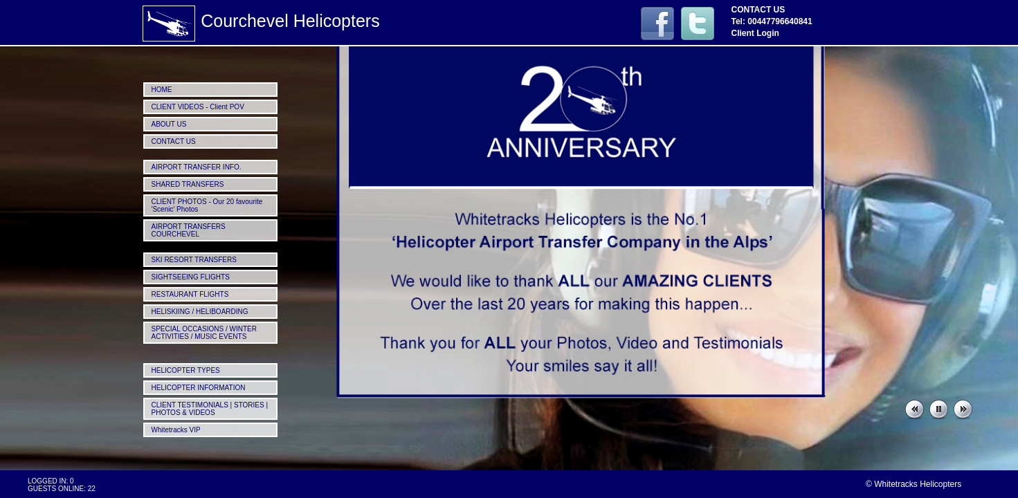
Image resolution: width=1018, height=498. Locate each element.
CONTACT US (174, 141)
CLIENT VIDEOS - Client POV (198, 107)
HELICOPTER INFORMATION (199, 387)
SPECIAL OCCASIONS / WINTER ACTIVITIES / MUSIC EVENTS (204, 332)
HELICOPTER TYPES (186, 370)
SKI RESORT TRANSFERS (194, 260)
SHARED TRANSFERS (188, 184)
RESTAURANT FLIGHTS (190, 294)
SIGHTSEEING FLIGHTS (191, 277)
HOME (162, 89)
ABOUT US (169, 124)
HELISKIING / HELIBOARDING (200, 311)
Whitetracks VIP (176, 430)
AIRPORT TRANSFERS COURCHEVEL (189, 230)
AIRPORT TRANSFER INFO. (197, 167)
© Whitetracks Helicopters (913, 484)
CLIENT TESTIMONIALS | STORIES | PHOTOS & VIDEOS (210, 408)
